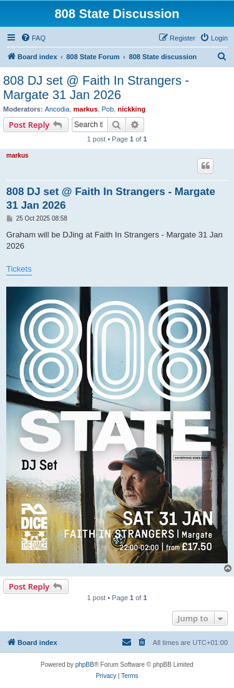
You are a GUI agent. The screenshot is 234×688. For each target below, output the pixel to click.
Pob (108, 109)
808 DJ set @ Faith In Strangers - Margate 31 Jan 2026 (96, 88)
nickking (131, 109)
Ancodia (57, 109)
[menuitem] (33, 38)
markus (86, 109)
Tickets (19, 269)
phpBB (85, 664)
